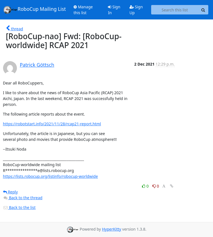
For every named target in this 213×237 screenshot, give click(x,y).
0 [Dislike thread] (156, 186)
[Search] (203, 9)
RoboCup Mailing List (34, 10)
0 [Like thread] (145, 186)
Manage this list (83, 9)
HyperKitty (111, 229)
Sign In (114, 9)
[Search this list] (175, 9)
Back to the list (19, 207)
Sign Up (136, 9)
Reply (10, 191)
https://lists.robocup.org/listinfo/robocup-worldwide (50, 176)
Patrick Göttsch (37, 64)
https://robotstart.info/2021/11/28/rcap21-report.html (52, 123)
